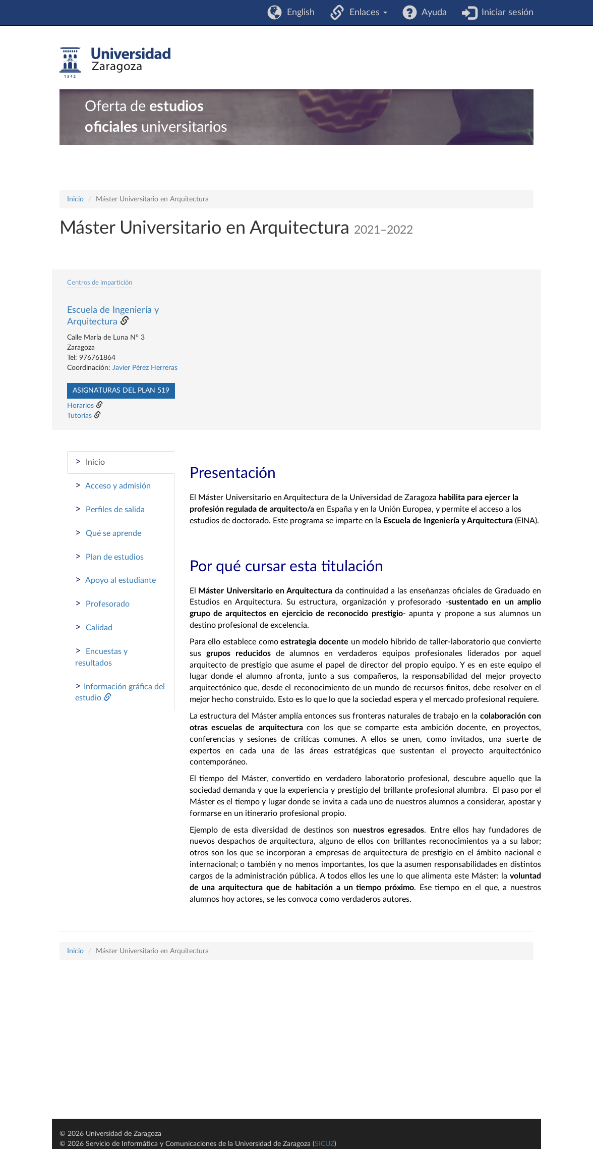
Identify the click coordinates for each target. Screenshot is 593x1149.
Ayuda (432, 12)
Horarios (80, 405)
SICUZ (324, 1143)
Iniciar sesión (505, 12)
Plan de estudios (109, 557)
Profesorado (102, 603)
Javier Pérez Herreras (144, 367)
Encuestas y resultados (101, 656)
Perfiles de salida (110, 509)
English (298, 12)
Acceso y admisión (113, 485)
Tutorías (79, 415)
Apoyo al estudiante (115, 580)
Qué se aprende (108, 533)
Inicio (75, 199)
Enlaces (365, 12)
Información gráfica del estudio (120, 691)
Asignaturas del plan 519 (121, 390)
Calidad (93, 627)
